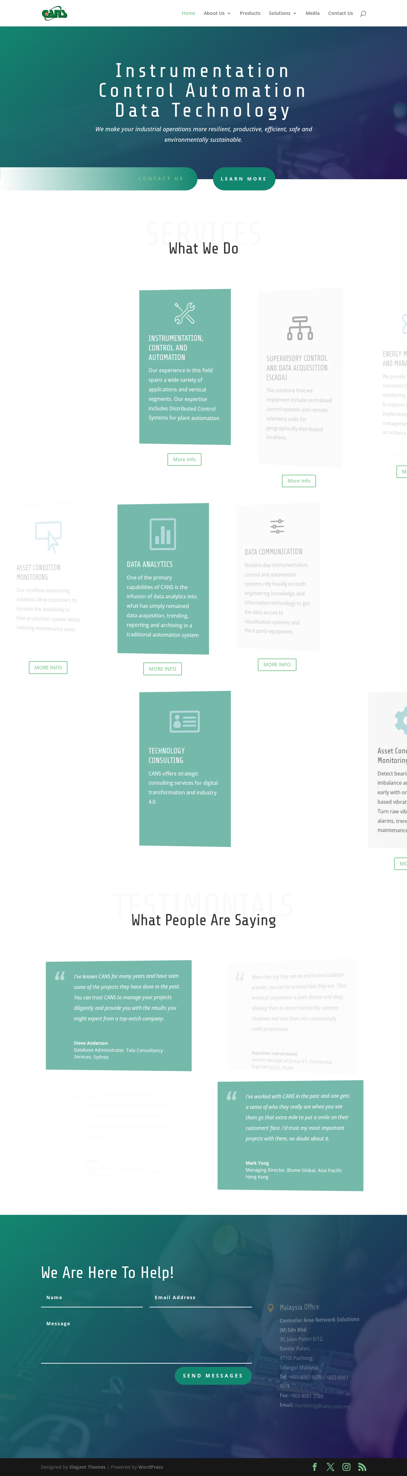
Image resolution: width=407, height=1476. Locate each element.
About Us (214, 13)
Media (313, 13)
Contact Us (340, 13)
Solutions (280, 13)
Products (250, 13)
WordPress (150, 1467)
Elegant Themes (87, 1467)
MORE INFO (48, 667)
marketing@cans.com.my (321, 1406)
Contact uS (157, 178)
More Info (184, 459)
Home (188, 13)
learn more (228, 179)
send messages (213, 1375)
